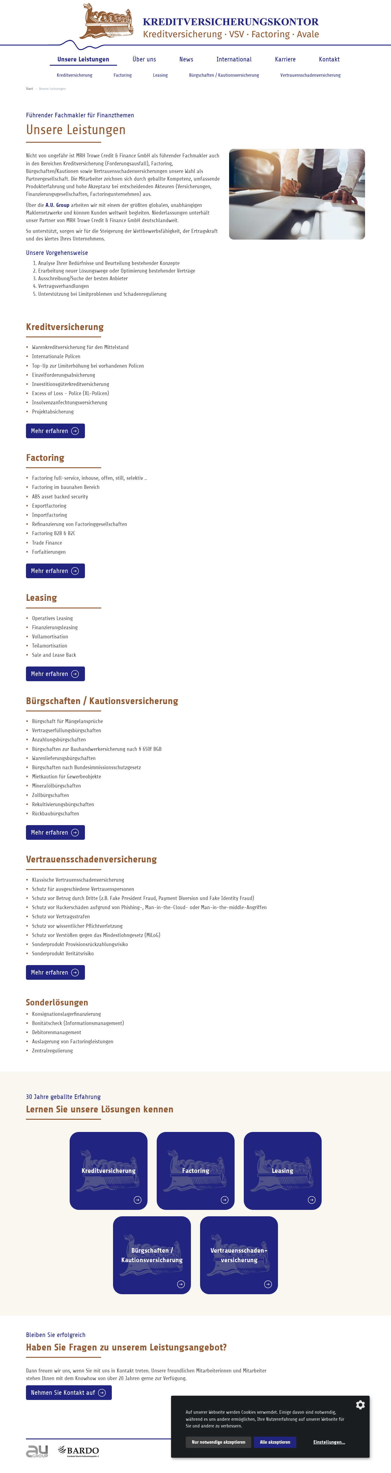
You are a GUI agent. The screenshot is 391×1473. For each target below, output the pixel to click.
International (234, 59)
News (186, 59)
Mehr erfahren (49, 431)
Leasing (160, 75)
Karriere (285, 59)
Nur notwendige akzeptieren (218, 1442)
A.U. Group (57, 205)
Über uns (144, 59)
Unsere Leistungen (83, 59)
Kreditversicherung (74, 75)
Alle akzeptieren (275, 1442)
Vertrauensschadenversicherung (310, 75)
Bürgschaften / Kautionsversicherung (224, 75)
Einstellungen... (329, 1442)
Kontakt (329, 59)
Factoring (123, 75)
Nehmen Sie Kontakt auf (63, 1392)
